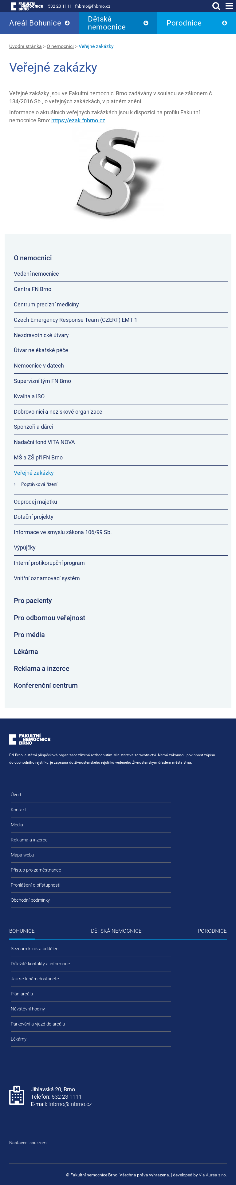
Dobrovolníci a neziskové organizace (58, 411)
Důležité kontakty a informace (40, 964)
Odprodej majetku (35, 501)
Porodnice (184, 23)
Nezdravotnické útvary (41, 335)
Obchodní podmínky (30, 900)
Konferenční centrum (46, 685)
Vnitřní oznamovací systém (47, 578)
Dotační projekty (33, 517)
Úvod (16, 794)
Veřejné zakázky (96, 46)
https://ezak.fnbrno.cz (78, 120)
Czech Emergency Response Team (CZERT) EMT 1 (75, 320)
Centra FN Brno (32, 289)
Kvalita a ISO (29, 396)
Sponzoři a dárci (33, 426)
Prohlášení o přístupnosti (35, 885)
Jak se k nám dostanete (35, 979)
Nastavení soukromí (28, 1142)
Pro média (29, 635)
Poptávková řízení (39, 484)
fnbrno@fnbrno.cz (92, 6)
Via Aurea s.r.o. (213, 1174)
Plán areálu (22, 994)
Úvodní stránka (25, 46)
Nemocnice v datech (39, 365)
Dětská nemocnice (107, 23)
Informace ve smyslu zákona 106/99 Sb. (63, 532)
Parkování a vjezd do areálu (38, 1024)
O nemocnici (60, 46)
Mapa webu (22, 855)
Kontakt (18, 810)
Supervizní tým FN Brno (42, 381)
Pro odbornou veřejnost (49, 618)
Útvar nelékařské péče (41, 350)
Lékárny (18, 1039)
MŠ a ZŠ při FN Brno (38, 457)
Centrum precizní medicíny (46, 304)
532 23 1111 (60, 6)
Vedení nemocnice (36, 273)
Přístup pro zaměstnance (36, 870)
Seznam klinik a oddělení (35, 948)
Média (17, 825)
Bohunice (22, 931)
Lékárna (26, 651)
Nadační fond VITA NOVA (44, 442)
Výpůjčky (25, 547)
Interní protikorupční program (49, 563)
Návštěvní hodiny (28, 1009)
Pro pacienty (33, 600)
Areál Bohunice (35, 23)
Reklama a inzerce (41, 668)
